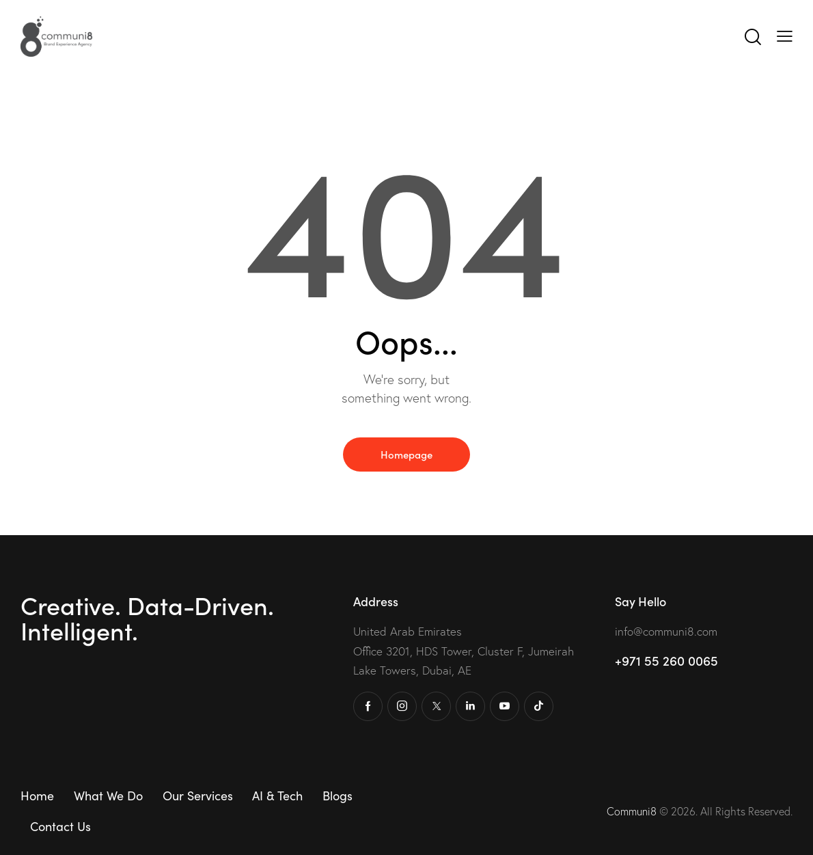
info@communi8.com (666, 631)
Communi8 (633, 811)
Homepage (406, 454)
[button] (785, 35)
